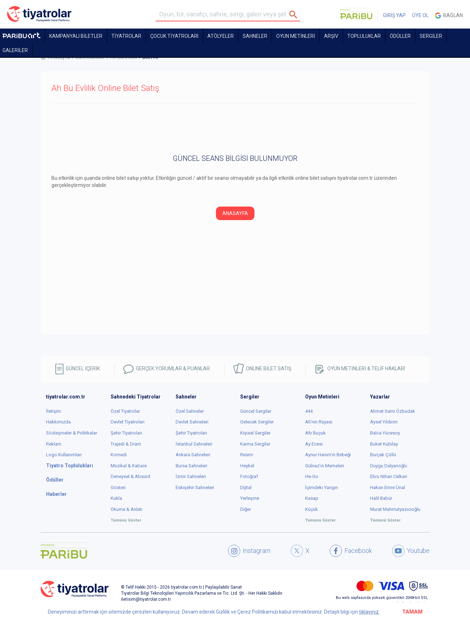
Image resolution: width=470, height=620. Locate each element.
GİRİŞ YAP (394, 15)
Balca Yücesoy (385, 433)
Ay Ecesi (314, 444)
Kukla (116, 498)
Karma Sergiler (255, 444)
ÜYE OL (420, 15)
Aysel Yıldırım (384, 422)
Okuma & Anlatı (126, 509)
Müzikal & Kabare (129, 465)
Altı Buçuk (315, 433)
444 (309, 411)
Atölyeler (220, 36)
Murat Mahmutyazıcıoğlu (395, 509)
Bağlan (449, 15)
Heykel (247, 465)
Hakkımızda (58, 422)
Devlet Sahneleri (192, 422)
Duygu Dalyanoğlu (388, 465)
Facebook (351, 551)
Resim (246, 454)
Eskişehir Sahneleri (195, 487)
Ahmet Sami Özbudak (392, 411)
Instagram (249, 551)
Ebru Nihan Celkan (388, 476)
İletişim (53, 411)
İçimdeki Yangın (321, 487)
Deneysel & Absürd (130, 476)
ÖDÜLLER (400, 36)
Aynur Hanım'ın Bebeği (328, 454)
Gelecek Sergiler (257, 422)
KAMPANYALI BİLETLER (75, 36)
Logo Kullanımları (64, 454)
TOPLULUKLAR (364, 36)
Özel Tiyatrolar (125, 411)
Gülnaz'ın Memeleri (324, 465)
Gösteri (118, 487)
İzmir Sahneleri (191, 476)
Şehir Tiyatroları (126, 433)
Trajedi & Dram (126, 444)
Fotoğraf (249, 476)
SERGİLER (431, 36)
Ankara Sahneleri (193, 454)
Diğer (245, 509)
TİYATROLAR (126, 36)
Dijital (246, 487)
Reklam (53, 444)
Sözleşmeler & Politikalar (71, 433)
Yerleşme (249, 498)
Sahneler (255, 36)
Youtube (411, 551)
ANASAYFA (235, 213)
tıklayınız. (369, 612)
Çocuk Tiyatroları (174, 36)
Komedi (119, 454)
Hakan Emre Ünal (387, 487)
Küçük (311, 509)
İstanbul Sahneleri (194, 444)
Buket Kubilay (384, 444)
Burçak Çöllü (383, 454)
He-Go (311, 476)
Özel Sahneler (190, 411)
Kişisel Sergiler (255, 433)
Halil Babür (381, 498)
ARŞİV (331, 36)
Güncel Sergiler (255, 411)
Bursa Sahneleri (191, 465)
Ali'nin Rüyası (318, 422)
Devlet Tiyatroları (128, 422)
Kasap (311, 498)
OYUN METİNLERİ (295, 36)
